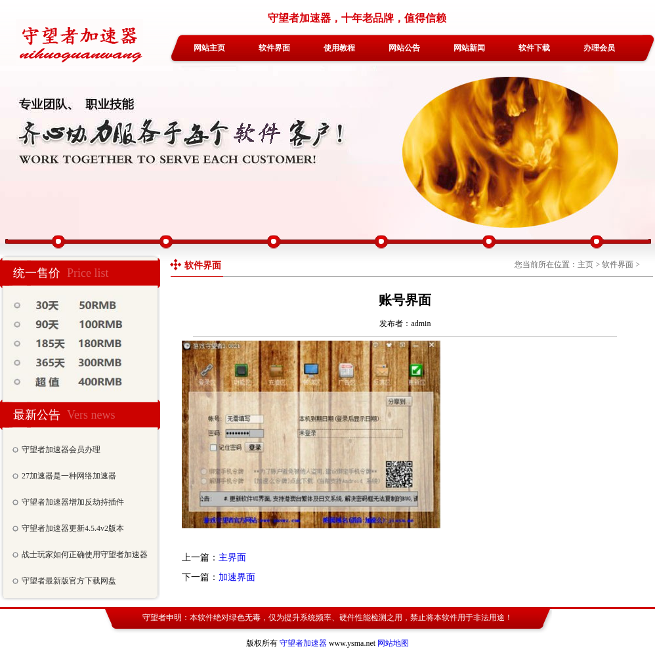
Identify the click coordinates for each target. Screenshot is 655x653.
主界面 (232, 557)
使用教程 (339, 48)
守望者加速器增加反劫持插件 (73, 502)
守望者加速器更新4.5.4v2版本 (73, 528)
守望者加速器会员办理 (61, 449)
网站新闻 (469, 48)
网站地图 (393, 643)
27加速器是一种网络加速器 (69, 475)
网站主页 (209, 48)
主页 (585, 264)
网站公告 (404, 48)
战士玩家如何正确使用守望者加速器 (85, 554)
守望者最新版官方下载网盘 (69, 580)
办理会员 (599, 48)
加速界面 (237, 577)
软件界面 (274, 48)
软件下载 (534, 48)
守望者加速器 (303, 643)
